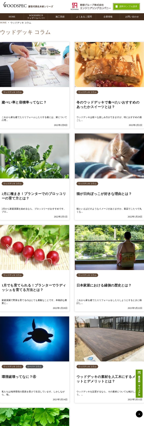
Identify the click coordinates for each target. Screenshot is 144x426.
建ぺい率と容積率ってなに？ (24, 102)
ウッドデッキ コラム (12, 92)
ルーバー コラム (34, 367)
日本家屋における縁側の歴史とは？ (103, 285)
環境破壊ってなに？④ (19, 377)
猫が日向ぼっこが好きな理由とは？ (104, 194)
